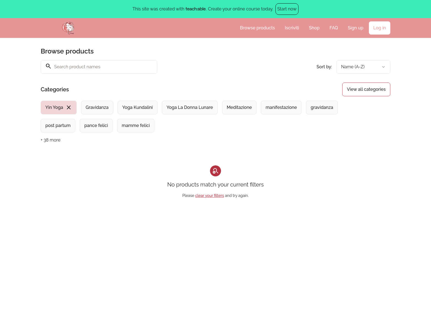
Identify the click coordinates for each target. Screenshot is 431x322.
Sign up (355, 27)
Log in (379, 27)
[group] (193, 116)
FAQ (334, 27)
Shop (314, 27)
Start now (287, 9)
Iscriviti (292, 27)
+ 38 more (50, 140)
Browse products (257, 27)
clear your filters (209, 195)
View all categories (366, 89)
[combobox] (363, 67)
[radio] (59, 107)
